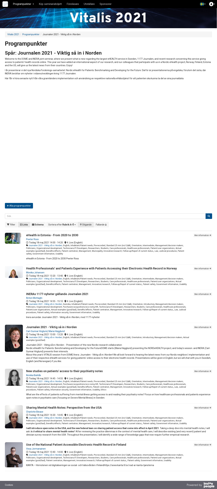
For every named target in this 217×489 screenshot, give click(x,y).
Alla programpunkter (19, 205)
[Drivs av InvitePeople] (200, 485)
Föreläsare (73, 4)
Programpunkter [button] (23, 4)
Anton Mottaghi (34, 298)
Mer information (202, 235)
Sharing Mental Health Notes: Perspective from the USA (64, 407)
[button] (202, 4)
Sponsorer (106, 4)
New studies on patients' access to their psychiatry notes (64, 371)
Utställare (89, 4)
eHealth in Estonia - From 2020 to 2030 (52, 235)
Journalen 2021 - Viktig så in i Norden (45, 245)
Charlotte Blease (34, 411)
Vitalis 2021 (13, 34)
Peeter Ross (32, 239)
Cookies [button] (9, 485)
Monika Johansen (35, 272)
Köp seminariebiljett (50, 4)
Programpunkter (31, 34)
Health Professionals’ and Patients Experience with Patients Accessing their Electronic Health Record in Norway (101, 268)
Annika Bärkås (33, 375)
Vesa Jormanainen (36, 448)
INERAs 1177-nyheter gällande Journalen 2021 (57, 294)
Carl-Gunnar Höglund (37, 331)
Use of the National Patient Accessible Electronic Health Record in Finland (76, 444)
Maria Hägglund (56, 331)
